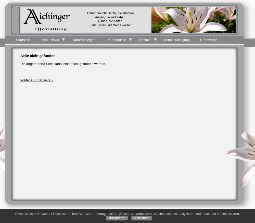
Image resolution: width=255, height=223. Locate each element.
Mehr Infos (141, 218)
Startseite (23, 40)
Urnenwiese (209, 40)
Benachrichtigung (176, 40)
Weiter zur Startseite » (36, 80)
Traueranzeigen (83, 40)
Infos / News (50, 40)
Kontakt (144, 40)
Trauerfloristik (116, 40)
